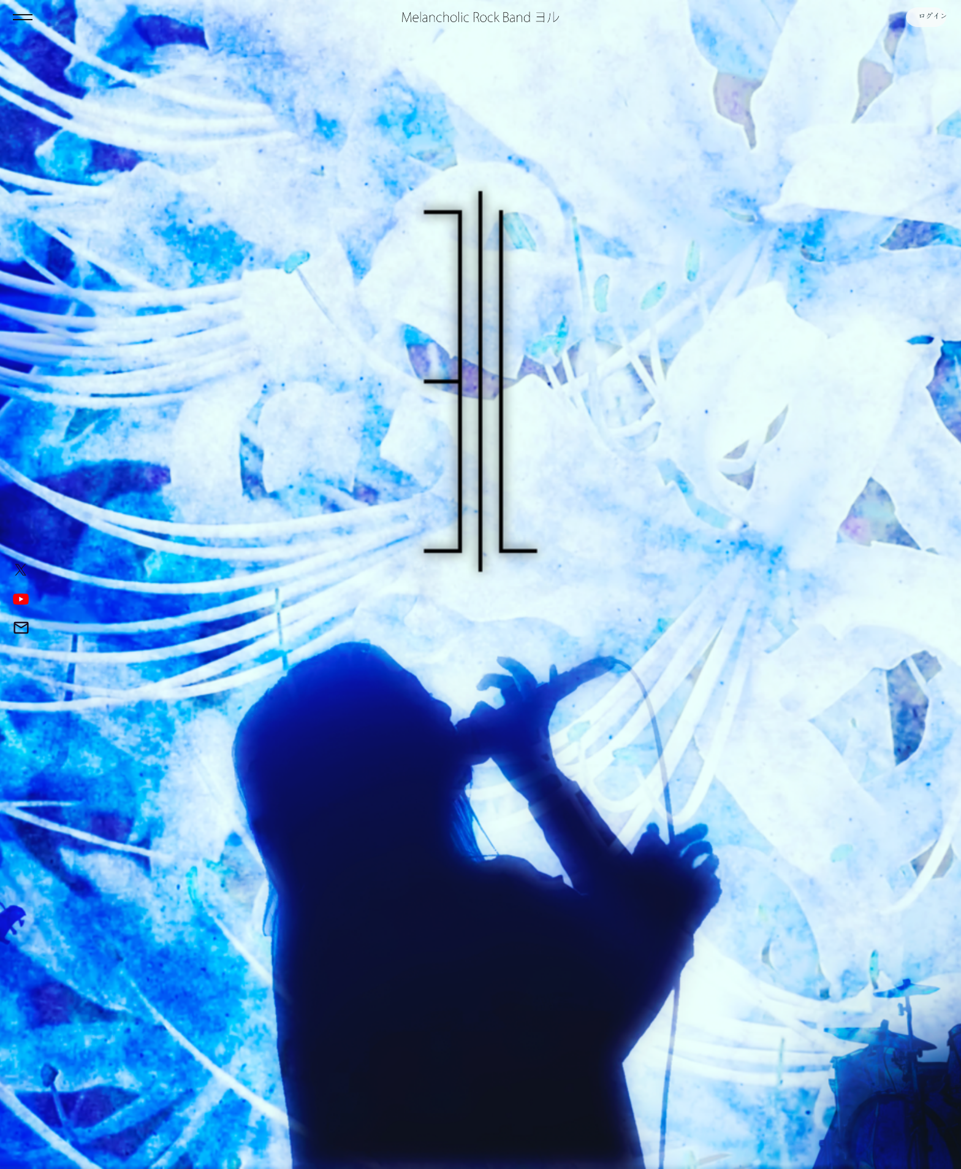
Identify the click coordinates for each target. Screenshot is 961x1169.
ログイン (924, 17)
